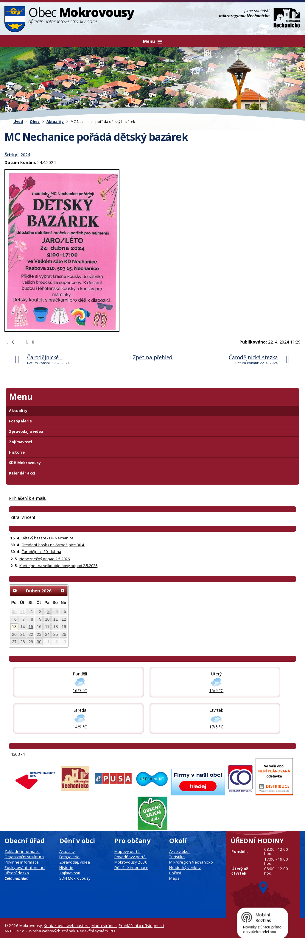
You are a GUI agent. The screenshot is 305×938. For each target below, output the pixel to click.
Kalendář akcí (22, 473)
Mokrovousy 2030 (130, 862)
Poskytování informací (24, 867)
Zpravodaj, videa (74, 862)
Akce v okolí (179, 851)
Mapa (174, 878)
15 (31, 626)
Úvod (18, 121)
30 (14, 611)
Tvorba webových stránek (51, 931)
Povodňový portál (130, 856)
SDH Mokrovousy (25, 462)
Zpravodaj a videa (26, 431)
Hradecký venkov (185, 867)
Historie (17, 452)
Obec (35, 121)
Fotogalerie (20, 421)
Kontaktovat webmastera (67, 925)
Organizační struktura (24, 856)
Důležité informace (131, 867)
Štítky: (11, 154)
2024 (25, 154)
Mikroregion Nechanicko (191, 862)
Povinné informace (21, 862)
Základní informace (22, 851)
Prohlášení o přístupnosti (141, 925)
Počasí (175, 872)
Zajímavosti (20, 441)
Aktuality (55, 121)
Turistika (177, 856)
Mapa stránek (104, 925)
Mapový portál (127, 851)
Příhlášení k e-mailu (27, 498)
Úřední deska (16, 872)
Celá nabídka (16, 878)
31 (22, 611)
